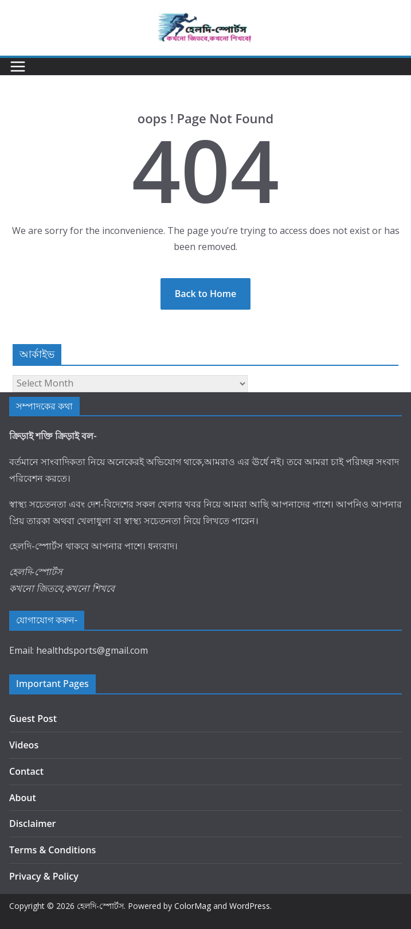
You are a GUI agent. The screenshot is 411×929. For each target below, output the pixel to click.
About (22, 797)
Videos (23, 745)
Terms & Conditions (52, 850)
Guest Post (33, 718)
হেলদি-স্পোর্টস (100, 905)
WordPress (249, 905)
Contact (26, 771)
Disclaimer (32, 823)
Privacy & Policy (44, 876)
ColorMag (192, 905)
